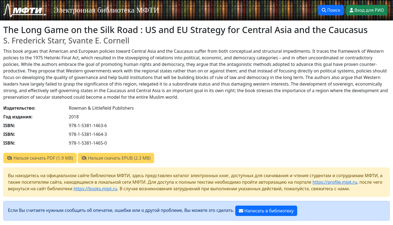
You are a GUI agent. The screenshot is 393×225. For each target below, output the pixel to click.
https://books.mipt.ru (95, 189)
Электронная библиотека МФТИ (106, 10)
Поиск (331, 10)
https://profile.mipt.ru (334, 182)
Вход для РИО (367, 10)
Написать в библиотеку (266, 211)
